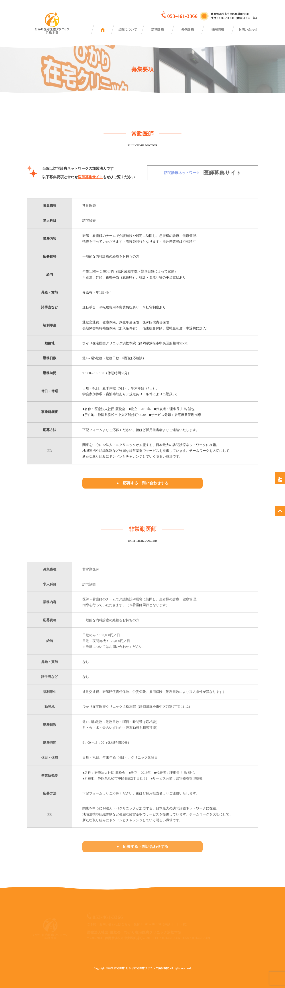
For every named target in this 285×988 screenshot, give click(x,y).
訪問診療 (157, 29)
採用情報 (218, 29)
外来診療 (187, 29)
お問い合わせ (247, 29)
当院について (127, 29)
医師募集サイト (90, 180)
